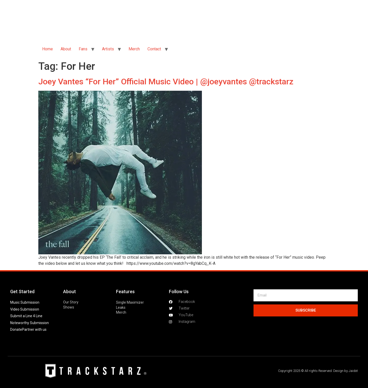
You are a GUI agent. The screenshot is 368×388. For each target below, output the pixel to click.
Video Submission (24, 309)
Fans (83, 49)
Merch (134, 49)
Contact (154, 49)
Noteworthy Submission (29, 323)
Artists (108, 49)
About (66, 49)
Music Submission (24, 302)
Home (47, 49)
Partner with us (34, 329)
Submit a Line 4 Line (26, 316)
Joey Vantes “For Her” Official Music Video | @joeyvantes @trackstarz (165, 81)
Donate (16, 329)
